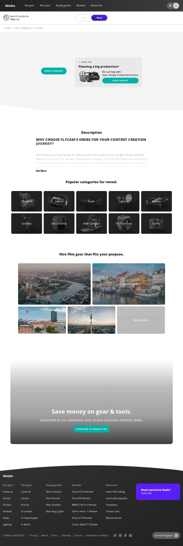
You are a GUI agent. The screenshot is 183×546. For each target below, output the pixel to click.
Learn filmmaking (115, 491)
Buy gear (29, 5)
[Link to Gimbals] (26, 223)
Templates (112, 504)
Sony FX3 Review (81, 498)
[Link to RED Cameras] (124, 223)
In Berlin (25, 524)
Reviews (81, 5)
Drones (7, 504)
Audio (6, 517)
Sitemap (65, 535)
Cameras (8, 491)
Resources (112, 485)
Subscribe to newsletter (91, 429)
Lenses (7, 498)
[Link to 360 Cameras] (59, 223)
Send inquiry (120, 80)
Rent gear (45, 5)
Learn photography (116, 498)
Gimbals (27, 28)
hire (17, 28)
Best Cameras (54, 491)
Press (55, 535)
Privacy (34, 535)
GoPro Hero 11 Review (84, 511)
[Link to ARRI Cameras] (91, 223)
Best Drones (53, 498)
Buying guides (63, 5)
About (44, 535)
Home (8, 28)
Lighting (7, 524)
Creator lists (113, 511)
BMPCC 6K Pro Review (84, 504)
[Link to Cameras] (26, 201)
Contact (78, 535)
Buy (84, 17)
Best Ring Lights (55, 511)
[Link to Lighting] (124, 201)
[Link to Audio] (91, 201)
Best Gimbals (53, 504)
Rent (99, 17)
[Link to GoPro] (156, 223)
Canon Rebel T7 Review (85, 524)
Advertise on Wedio (97, 535)
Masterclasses (114, 517)
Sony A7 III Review (82, 517)
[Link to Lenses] (59, 201)
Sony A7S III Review (82, 491)
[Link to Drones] (156, 201)
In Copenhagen (29, 517)
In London (26, 511)
